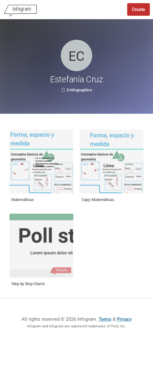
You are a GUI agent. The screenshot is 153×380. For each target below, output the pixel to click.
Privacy (124, 319)
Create (138, 9)
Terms (105, 319)
